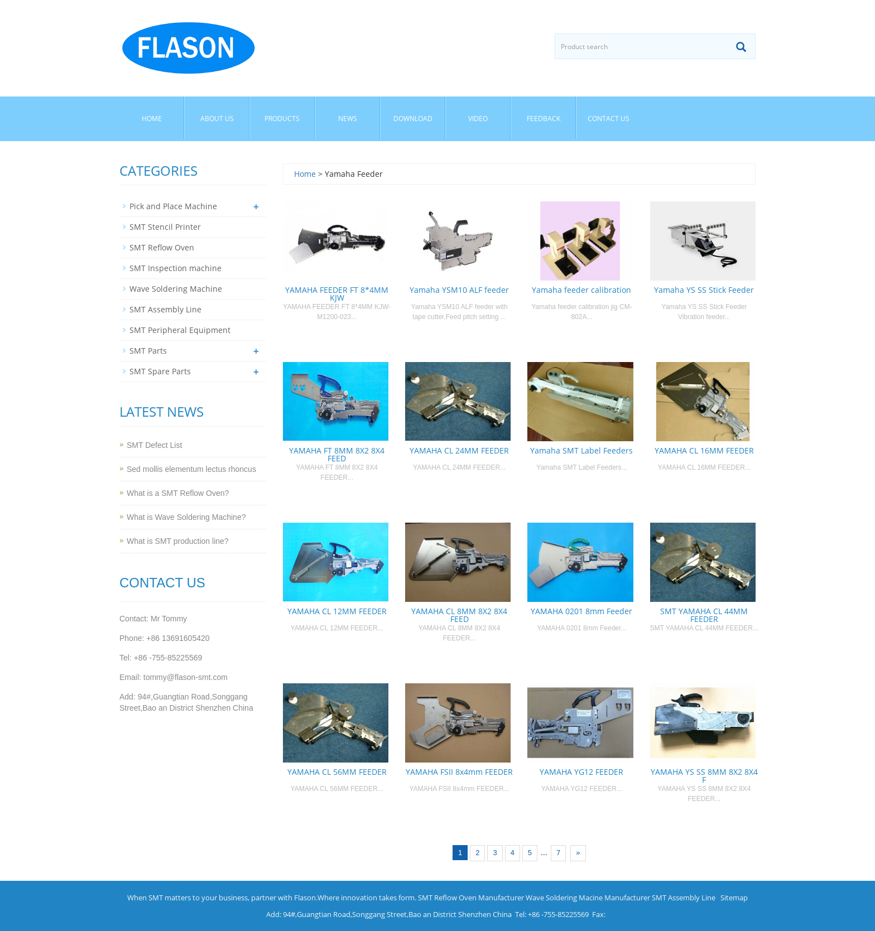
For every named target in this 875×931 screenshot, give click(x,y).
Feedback (543, 118)
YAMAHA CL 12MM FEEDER (337, 611)
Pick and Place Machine (173, 206)
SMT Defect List (154, 445)
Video (478, 118)
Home (152, 118)
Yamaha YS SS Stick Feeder (704, 289)
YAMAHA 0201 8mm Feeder (581, 611)
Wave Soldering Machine (175, 288)
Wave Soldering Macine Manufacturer (588, 898)
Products (282, 118)
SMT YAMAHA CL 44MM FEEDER (704, 615)
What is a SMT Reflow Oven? (178, 493)
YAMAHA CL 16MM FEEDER (704, 450)
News (347, 118)
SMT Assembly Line (165, 309)
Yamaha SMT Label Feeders (581, 450)
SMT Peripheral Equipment (179, 330)
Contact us (608, 118)
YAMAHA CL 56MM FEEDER (337, 771)
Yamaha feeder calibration (581, 289)
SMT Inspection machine (175, 268)
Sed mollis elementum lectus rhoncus (191, 469)
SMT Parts (148, 350)
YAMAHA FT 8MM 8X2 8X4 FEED (336, 454)
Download (412, 118)
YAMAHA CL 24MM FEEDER (459, 450)
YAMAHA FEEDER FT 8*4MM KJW (336, 293)
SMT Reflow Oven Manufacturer (471, 898)
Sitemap (734, 898)
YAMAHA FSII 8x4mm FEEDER (459, 771)
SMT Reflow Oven (161, 247)
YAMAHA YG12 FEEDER (581, 771)
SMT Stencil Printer (165, 226)
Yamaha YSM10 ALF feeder (459, 289)
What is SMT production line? (178, 541)
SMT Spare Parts (160, 371)
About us (217, 118)
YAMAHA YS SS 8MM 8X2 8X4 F (704, 775)
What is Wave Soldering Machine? (186, 517)
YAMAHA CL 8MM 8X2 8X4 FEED (459, 615)
